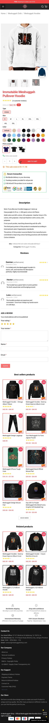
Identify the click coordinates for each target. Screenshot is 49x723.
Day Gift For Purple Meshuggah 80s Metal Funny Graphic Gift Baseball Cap (36, 505)
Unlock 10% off (45, 713)
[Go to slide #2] (24, 83)
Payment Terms (7, 677)
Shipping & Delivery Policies (11, 674)
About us (5, 652)
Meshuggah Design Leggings (12, 435)
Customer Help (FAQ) (9, 686)
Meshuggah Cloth (15, 13)
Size (4, 115)
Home (3, 13)
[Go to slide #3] (36, 83)
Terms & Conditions (8, 655)
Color (4, 127)
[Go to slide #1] (13, 83)
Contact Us (5, 683)
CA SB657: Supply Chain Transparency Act (16, 664)
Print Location (7, 144)
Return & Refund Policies (10, 680)
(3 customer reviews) (19, 101)
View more (24, 518)
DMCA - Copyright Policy (10, 661)
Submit (5, 366)
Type (4, 108)
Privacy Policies (7, 658)
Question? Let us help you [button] (38, 720)
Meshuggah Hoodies (32, 13)
